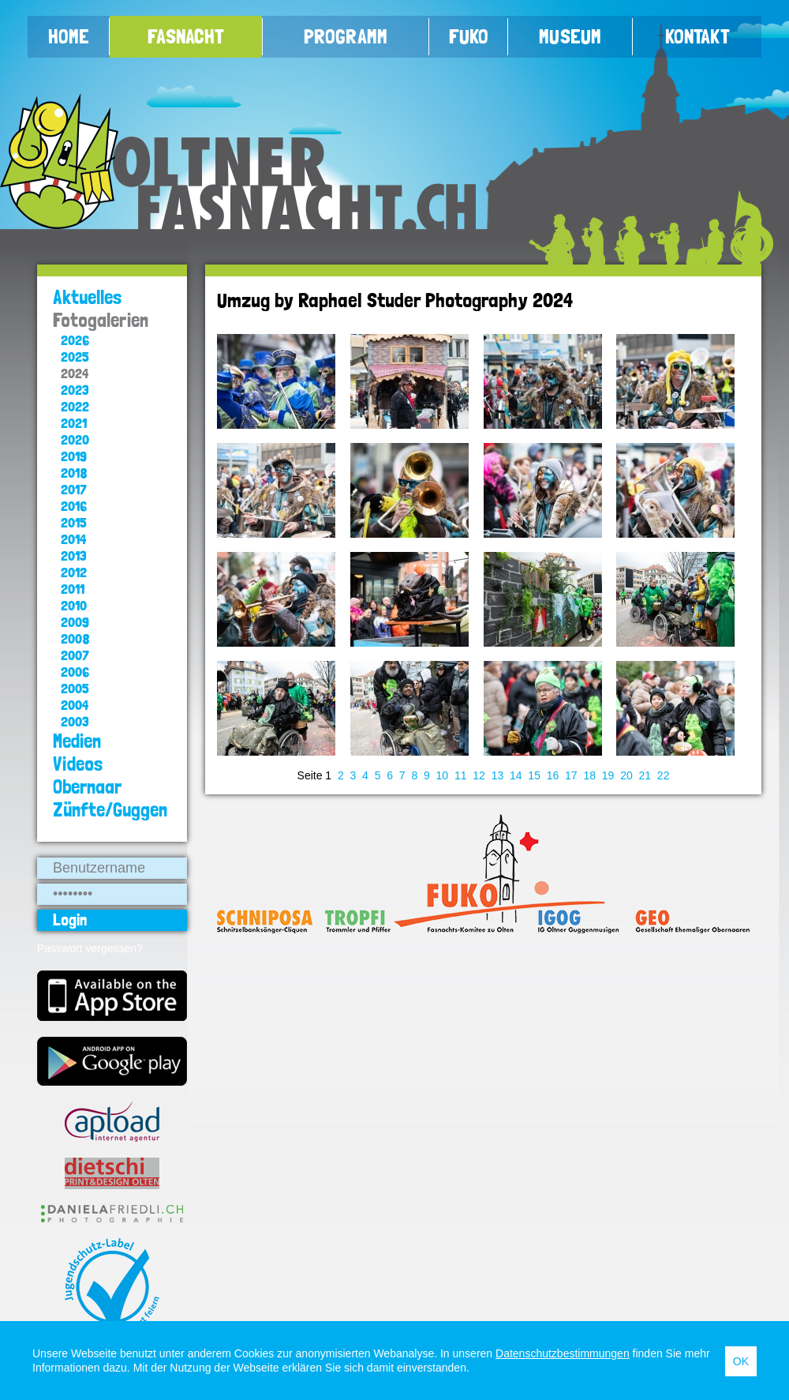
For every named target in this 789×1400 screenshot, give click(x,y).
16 (553, 775)
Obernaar (87, 786)
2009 (75, 622)
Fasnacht (186, 36)
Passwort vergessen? (90, 948)
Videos (78, 764)
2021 (74, 423)
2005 (75, 688)
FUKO (468, 36)
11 (460, 775)
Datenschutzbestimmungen (562, 1353)
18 (589, 775)
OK (741, 1361)
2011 (72, 588)
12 (479, 775)
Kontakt (697, 36)
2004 (74, 704)
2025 (75, 356)
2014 (73, 539)
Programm (345, 36)
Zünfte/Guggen (110, 809)
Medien (77, 741)
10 (442, 775)
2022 (75, 406)
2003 (75, 721)
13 (498, 775)
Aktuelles (87, 297)
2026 (75, 340)
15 (534, 775)
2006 (75, 671)
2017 (74, 489)
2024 (74, 373)
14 (516, 775)
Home (68, 36)
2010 (74, 605)
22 (663, 775)
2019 (74, 456)
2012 (74, 572)
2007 (75, 655)
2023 (75, 389)
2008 (75, 638)
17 (571, 775)
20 (626, 775)
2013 (74, 555)
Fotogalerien (100, 320)
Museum (570, 36)
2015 (74, 522)
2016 (74, 505)
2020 (75, 439)
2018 (74, 472)
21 (645, 775)
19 (608, 775)
